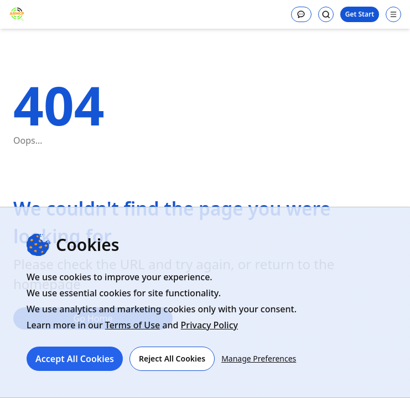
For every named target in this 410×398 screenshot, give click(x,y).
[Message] (301, 14)
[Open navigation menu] (393, 14)
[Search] (326, 14)
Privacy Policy (209, 325)
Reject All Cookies (172, 358)
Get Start (359, 14)
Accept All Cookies (74, 359)
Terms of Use (132, 325)
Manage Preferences (258, 358)
